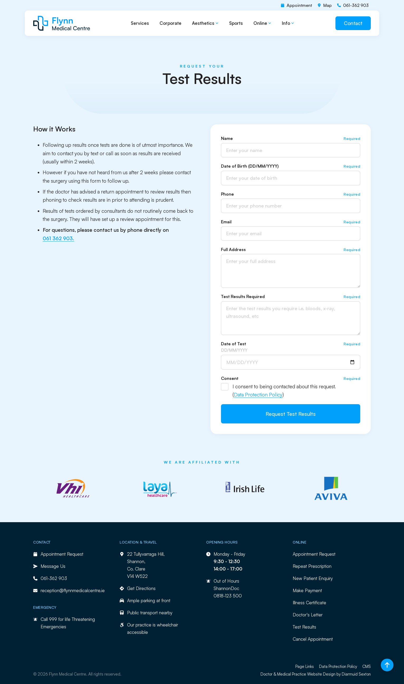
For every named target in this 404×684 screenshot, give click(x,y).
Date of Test (233, 343)
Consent (229, 378)
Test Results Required (243, 296)
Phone (227, 194)
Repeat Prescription (312, 566)
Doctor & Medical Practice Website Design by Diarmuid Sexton (316, 674)
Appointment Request (314, 554)
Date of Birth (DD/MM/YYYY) (250, 166)
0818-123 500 (228, 595)
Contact (353, 23)
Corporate (170, 23)
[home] (61, 23)
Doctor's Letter (308, 614)
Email (226, 221)
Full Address (233, 249)
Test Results (304, 627)
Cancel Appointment (313, 639)
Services (140, 23)
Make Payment (307, 590)
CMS (366, 666)
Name (227, 138)
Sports (236, 23)
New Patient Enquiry (313, 578)
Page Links (304, 666)
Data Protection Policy (258, 394)
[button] (205, 23)
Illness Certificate (309, 602)
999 (53, 619)
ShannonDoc (226, 588)
